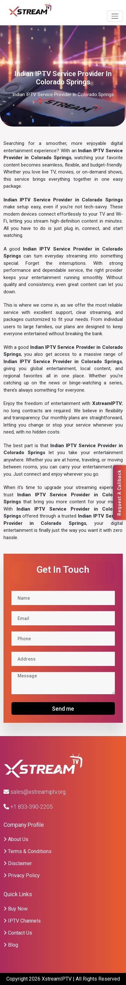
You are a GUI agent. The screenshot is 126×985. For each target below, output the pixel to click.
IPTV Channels (22, 921)
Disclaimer (18, 863)
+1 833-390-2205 (28, 807)
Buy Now (16, 909)
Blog (11, 945)
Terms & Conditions (28, 851)
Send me (63, 708)
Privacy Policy (22, 875)
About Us (16, 839)
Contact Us (18, 933)
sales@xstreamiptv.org (35, 792)
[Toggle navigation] (114, 16)
